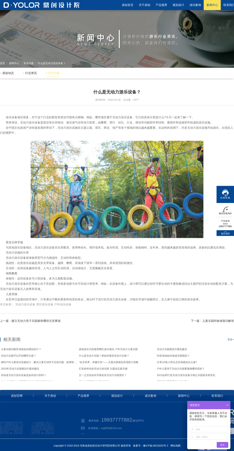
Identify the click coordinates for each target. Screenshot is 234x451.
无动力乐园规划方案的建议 (172, 360)
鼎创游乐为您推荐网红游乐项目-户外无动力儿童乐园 (108, 360)
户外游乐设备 (62, 313)
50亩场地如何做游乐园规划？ (173, 366)
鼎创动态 (8, 73)
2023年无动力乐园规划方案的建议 (20, 379)
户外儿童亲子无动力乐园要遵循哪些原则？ (181, 379)
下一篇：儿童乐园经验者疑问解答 (212, 327)
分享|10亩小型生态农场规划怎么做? (177, 373)
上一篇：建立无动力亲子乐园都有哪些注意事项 (30, 327)
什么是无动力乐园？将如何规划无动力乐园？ (104, 366)
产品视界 (161, 4)
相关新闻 (12, 350)
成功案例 (195, 4)
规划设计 (178, 4)
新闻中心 (212, 4)
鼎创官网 (16, 402)
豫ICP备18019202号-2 (155, 445)
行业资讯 (31, 73)
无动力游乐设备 (25, 313)
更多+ (231, 350)
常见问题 (29, 63)
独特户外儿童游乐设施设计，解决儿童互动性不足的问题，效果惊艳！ (39, 373)
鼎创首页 (127, 4)
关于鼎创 (144, 4)
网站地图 (175, 445)
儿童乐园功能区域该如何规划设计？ (21, 360)
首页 (2, 63)
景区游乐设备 (44, 313)
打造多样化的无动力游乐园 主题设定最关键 (103, 379)
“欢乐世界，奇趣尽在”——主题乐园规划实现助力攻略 (108, 373)
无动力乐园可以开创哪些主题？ (18, 366)
